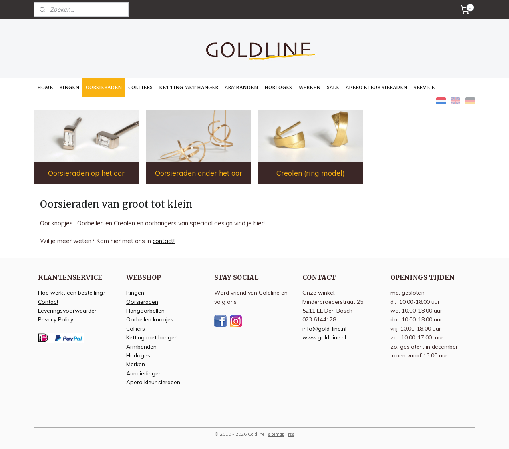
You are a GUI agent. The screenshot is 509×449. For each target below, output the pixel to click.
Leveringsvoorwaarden (68, 310)
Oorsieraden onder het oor (198, 173)
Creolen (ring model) (310, 173)
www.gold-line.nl (324, 337)
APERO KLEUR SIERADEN (376, 87)
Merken (135, 364)
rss (291, 434)
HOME (45, 87)
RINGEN (69, 87)
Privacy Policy (55, 319)
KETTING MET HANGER (188, 87)
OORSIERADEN (104, 87)
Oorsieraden (142, 301)
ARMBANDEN (241, 87)
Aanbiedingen (144, 373)
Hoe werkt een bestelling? (71, 292)
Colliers (135, 328)
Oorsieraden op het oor (86, 173)
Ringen (135, 292)
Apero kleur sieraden (153, 382)
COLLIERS (140, 87)
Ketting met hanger (151, 337)
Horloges (138, 355)
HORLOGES (278, 87)
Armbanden (141, 346)
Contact (48, 301)
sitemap (276, 434)
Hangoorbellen (145, 310)
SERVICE (424, 87)
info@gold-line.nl (324, 328)
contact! (164, 241)
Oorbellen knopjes (149, 319)
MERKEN (309, 87)
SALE (333, 87)
